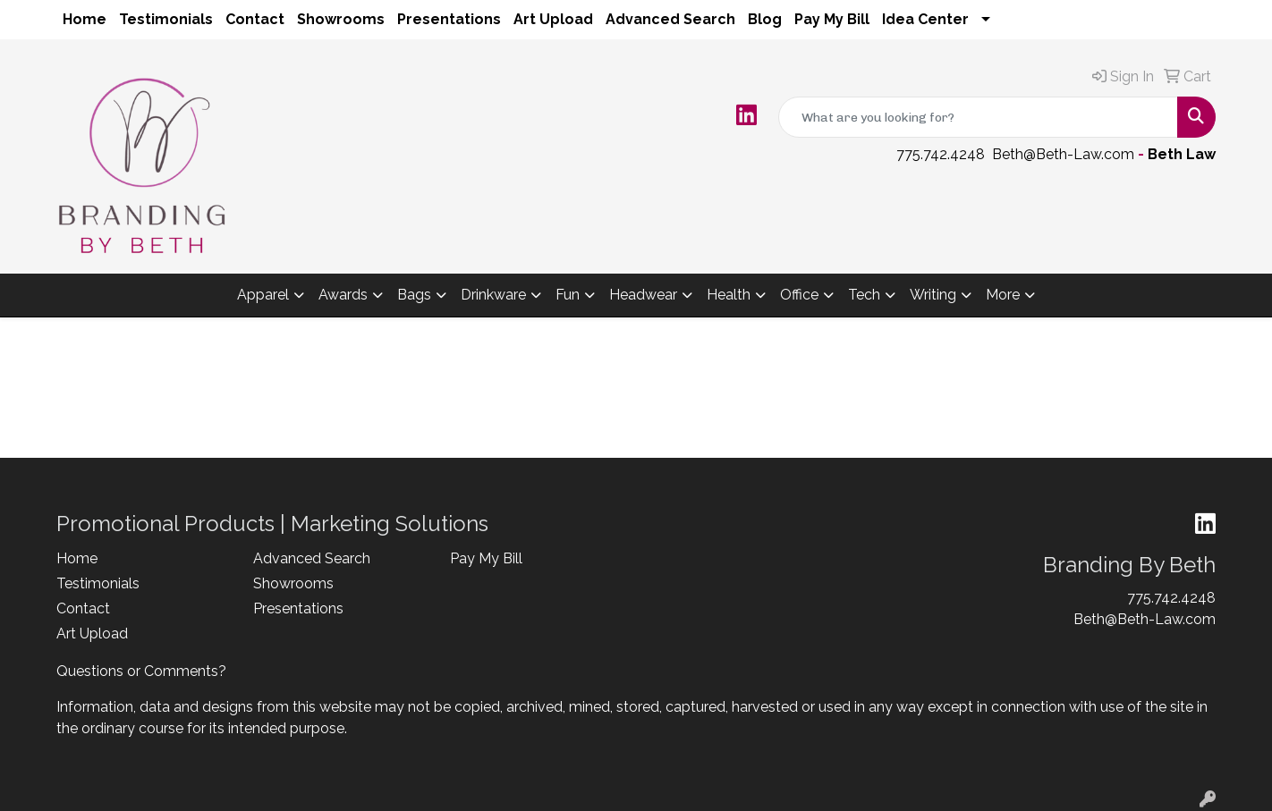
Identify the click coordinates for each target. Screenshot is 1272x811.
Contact (254, 19)
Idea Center (925, 19)
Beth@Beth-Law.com (1063, 154)
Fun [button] (567, 294)
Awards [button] (343, 294)
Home (84, 19)
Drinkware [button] (493, 294)
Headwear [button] (643, 294)
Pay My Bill (831, 19)
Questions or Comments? (141, 671)
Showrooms (341, 19)
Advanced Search (670, 19)
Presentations (449, 19)
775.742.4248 (940, 154)
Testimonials (166, 19)
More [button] (1003, 294)
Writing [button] (933, 294)
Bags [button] (414, 294)
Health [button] (728, 294)
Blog (765, 19)
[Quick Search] (978, 117)
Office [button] (799, 294)
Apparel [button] (263, 294)
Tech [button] (864, 294)
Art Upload (553, 19)
